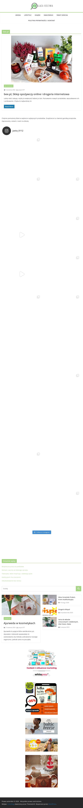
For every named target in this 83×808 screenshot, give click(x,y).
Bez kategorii (9, 86)
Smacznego (48, 15)
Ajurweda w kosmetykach (19, 623)
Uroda (18, 15)
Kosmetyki (7, 618)
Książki (37, 15)
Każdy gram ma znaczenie (11, 577)
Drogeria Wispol (64, 609)
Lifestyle (27, 15)
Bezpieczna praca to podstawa (13, 566)
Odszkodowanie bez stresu (11, 581)
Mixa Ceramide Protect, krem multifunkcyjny (66, 598)
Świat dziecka (62, 15)
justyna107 (21, 90)
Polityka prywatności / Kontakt (41, 20)
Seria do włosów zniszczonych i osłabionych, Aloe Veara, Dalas (68, 621)
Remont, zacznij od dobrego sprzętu (15, 570)
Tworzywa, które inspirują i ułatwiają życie (17, 574)
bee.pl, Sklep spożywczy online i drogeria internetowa (36, 94)
